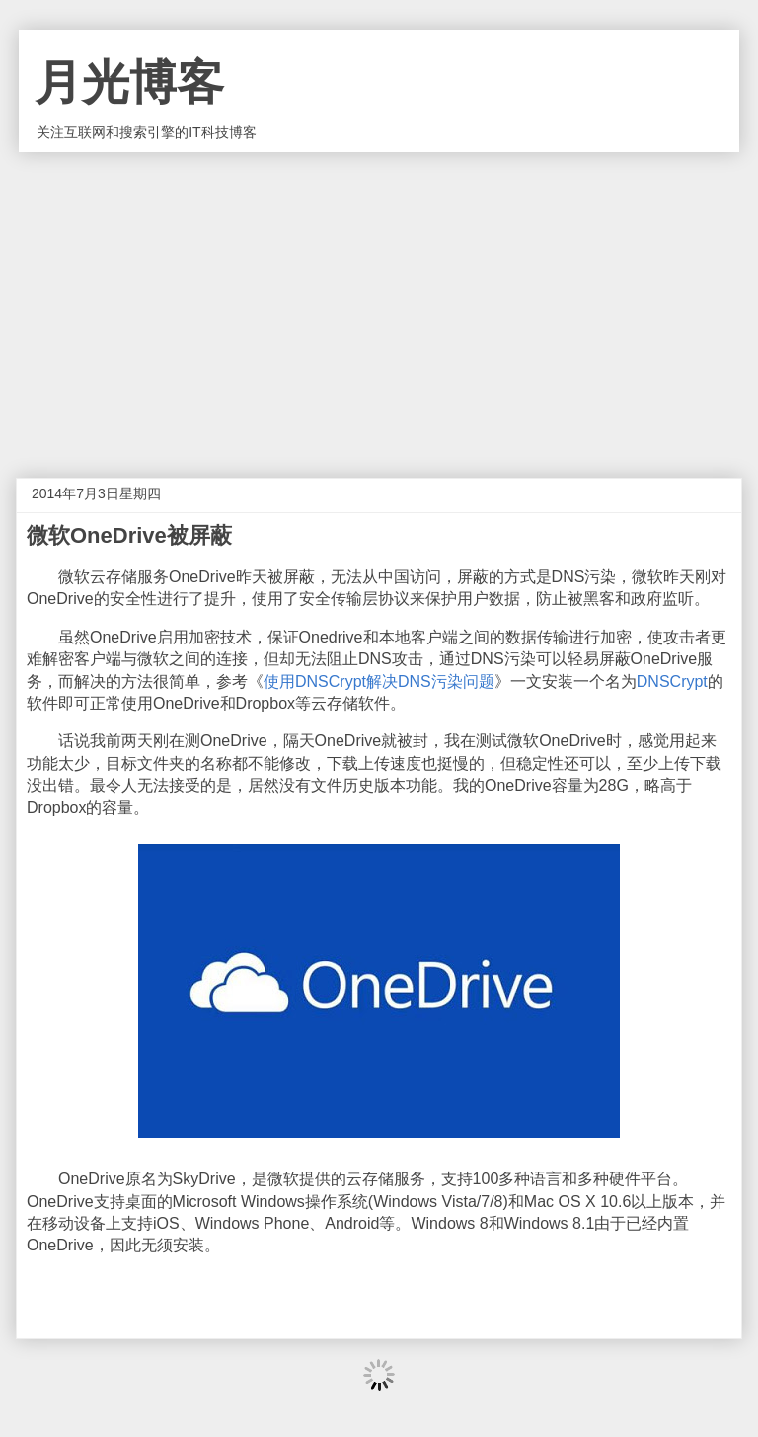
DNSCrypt (672, 681)
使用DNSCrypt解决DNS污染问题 (379, 681)
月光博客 (129, 82)
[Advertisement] (379, 300)
